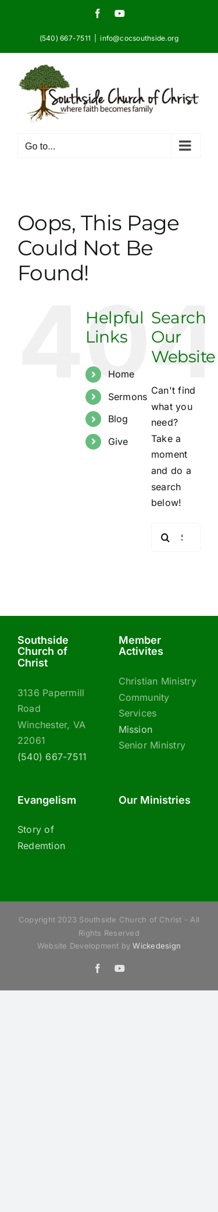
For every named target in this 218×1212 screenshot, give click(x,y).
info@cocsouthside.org (139, 38)
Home (121, 374)
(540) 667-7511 (52, 756)
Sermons (128, 396)
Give (118, 441)
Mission (136, 729)
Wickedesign (157, 945)
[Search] (165, 537)
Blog (118, 419)
